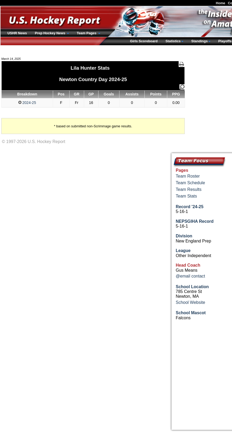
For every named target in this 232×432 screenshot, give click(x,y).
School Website (190, 302)
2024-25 (27, 102)
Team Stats (186, 196)
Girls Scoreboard (144, 41)
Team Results (188, 189)
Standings (199, 41)
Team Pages (87, 33)
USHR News (17, 33)
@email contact (190, 276)
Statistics (173, 41)
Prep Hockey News (50, 33)
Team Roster (188, 176)
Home (220, 3)
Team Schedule (190, 183)
